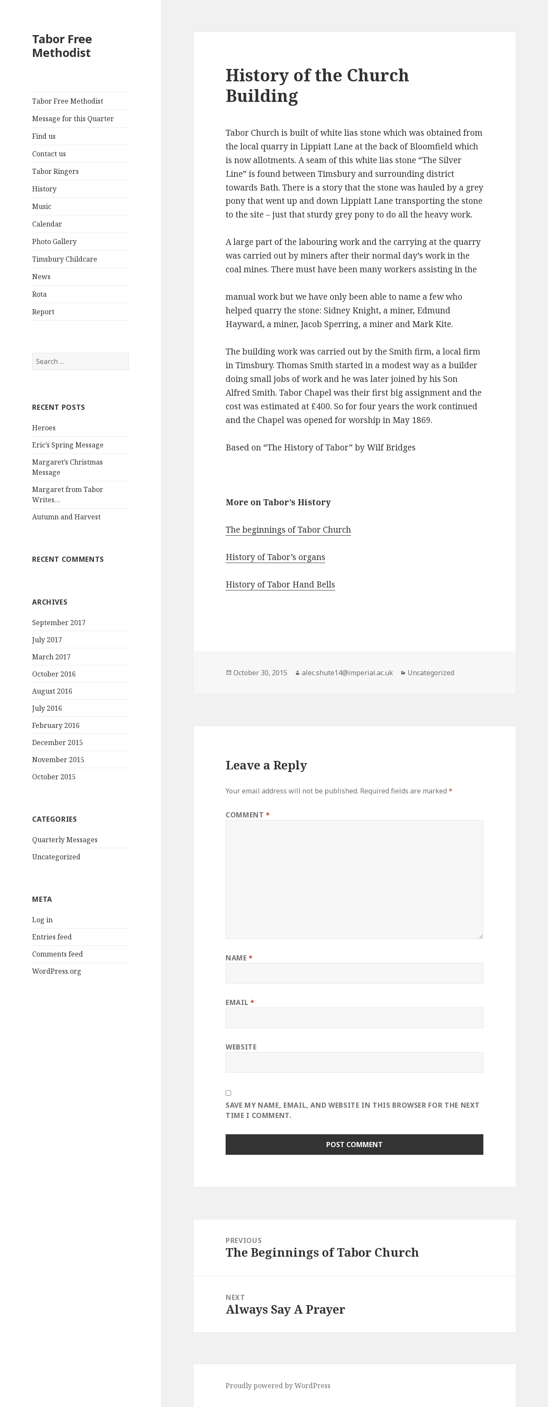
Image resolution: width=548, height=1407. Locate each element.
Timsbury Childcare (64, 259)
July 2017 (47, 639)
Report (43, 311)
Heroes (44, 427)
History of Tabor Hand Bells (280, 584)
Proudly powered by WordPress (278, 1385)
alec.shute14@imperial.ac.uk (347, 672)
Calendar (47, 224)
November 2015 (58, 759)
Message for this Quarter (73, 118)
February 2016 (56, 725)
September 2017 (59, 622)
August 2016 (52, 691)
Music (41, 206)
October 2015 (54, 776)
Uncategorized (56, 856)
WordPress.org (56, 971)
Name (239, 958)
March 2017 (51, 657)
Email (240, 1002)
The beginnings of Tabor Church (288, 529)
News (41, 276)
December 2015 (57, 742)
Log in (42, 919)
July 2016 (47, 708)
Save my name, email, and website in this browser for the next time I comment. (353, 1110)
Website (241, 1047)
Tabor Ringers (55, 171)
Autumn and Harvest (66, 517)
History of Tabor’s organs (275, 557)
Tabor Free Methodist (62, 45)
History (44, 189)
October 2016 (54, 674)
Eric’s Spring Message (68, 445)
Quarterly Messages (65, 839)
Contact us (49, 153)
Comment (248, 815)
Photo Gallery (54, 241)
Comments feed (57, 954)
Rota (39, 294)
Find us (44, 136)
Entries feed (52, 937)
